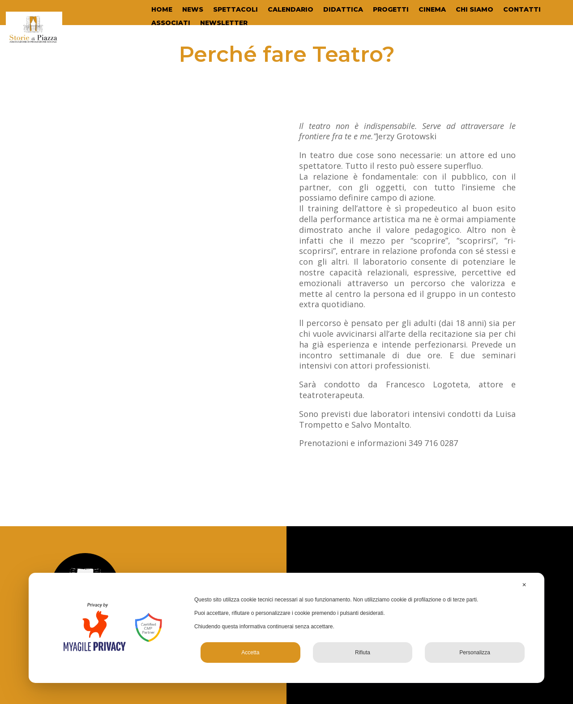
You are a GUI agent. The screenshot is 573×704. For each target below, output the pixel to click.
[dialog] (286, 628)
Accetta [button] (250, 652)
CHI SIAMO (474, 9)
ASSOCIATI (170, 23)
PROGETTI (391, 9)
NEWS (192, 9)
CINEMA (432, 9)
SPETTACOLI (235, 9)
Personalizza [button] (474, 652)
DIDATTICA (343, 9)
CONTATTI (522, 9)
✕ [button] (524, 585)
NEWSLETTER (224, 23)
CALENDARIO (290, 9)
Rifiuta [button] (362, 652)
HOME (161, 9)
